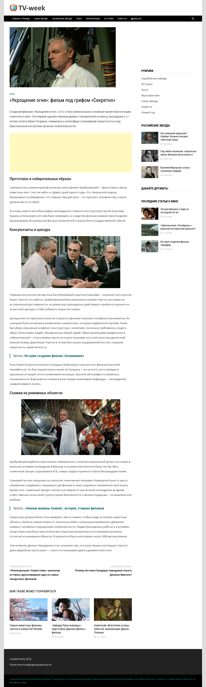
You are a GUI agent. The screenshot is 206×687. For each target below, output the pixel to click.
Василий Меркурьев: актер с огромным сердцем (175, 169)
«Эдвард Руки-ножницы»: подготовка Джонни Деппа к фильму (69, 629)
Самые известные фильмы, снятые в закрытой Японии (26, 627)
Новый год (148, 112)
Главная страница (21, 18)
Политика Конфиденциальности (31, 664)
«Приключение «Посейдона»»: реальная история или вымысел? (178, 227)
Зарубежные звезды (62, 18)
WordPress (15, 682)
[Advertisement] (71, 152)
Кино (79, 18)
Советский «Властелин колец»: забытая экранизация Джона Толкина (112, 629)
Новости (122, 18)
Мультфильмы (93, 18)
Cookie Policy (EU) (20, 659)
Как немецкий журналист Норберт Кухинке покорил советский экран (174, 136)
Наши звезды (41, 18)
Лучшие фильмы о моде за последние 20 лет (174, 211)
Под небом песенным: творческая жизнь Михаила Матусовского (178, 153)
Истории (108, 18)
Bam (24, 682)
